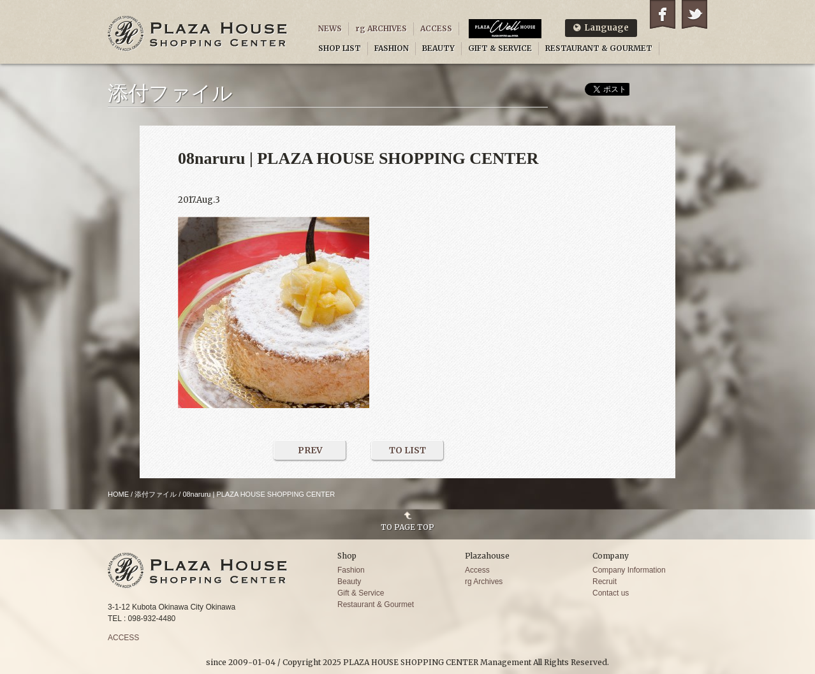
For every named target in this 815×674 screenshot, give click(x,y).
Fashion (351, 570)
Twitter (694, 14)
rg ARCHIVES (381, 28)
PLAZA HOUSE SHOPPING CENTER (198, 33)
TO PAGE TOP (407, 526)
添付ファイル (156, 494)
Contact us (610, 593)
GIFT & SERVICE (500, 48)
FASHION (391, 48)
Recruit (604, 581)
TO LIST (407, 450)
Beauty (349, 581)
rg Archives (484, 581)
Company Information (629, 570)
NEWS (330, 28)
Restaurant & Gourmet (375, 604)
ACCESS (436, 28)
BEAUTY (438, 48)
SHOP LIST (339, 48)
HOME (118, 494)
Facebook (662, 14)
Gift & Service (360, 593)
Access (477, 570)
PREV (310, 450)
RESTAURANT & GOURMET (598, 48)
